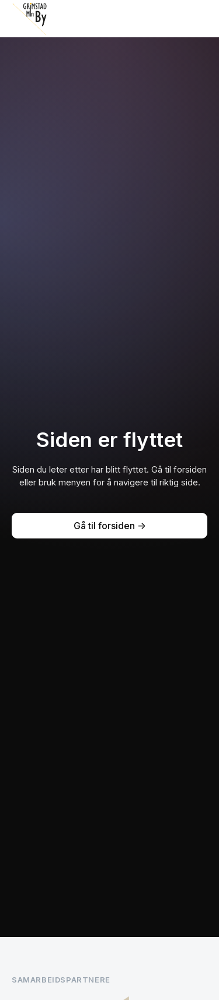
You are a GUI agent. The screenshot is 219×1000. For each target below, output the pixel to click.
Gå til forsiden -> (110, 525)
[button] (198, 18)
